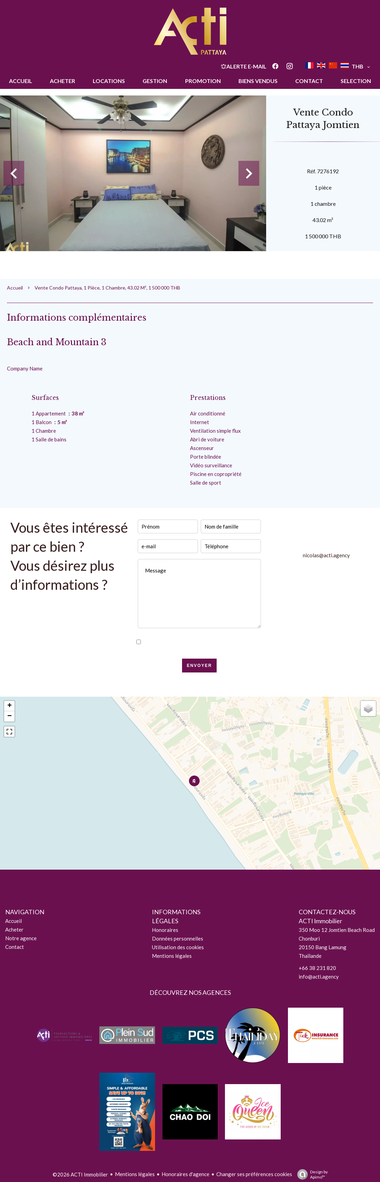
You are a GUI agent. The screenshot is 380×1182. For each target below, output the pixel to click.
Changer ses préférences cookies (254, 1174)
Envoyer (199, 665)
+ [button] (9, 706)
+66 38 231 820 (317, 968)
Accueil (15, 288)
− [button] (9, 716)
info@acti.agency (319, 976)
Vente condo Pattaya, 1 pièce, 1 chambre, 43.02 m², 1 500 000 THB (107, 288)
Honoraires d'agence (185, 1174)
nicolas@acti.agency (326, 555)
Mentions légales (135, 1174)
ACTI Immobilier (320, 921)
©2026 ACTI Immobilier (80, 1174)
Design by (311, 1174)
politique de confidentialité (223, 642)
